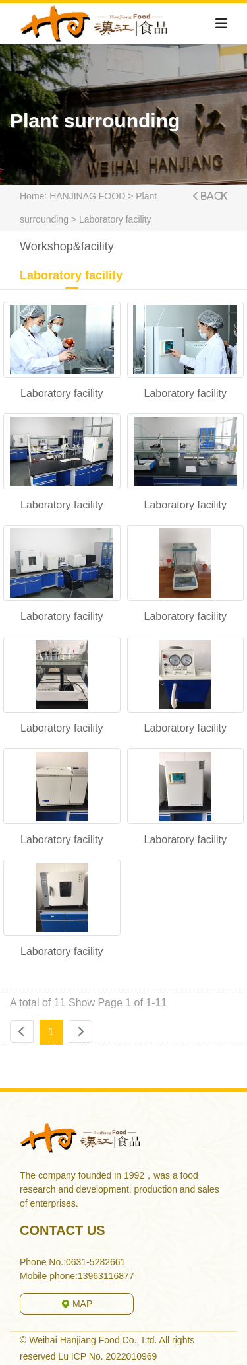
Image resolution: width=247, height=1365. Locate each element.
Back (213, 196)
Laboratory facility (115, 219)
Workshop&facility (67, 250)
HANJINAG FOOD (87, 196)
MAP (76, 1303)
